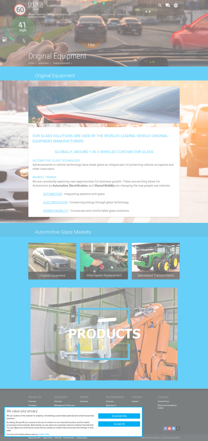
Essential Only (119, 416)
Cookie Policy (43, 434)
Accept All (119, 424)
